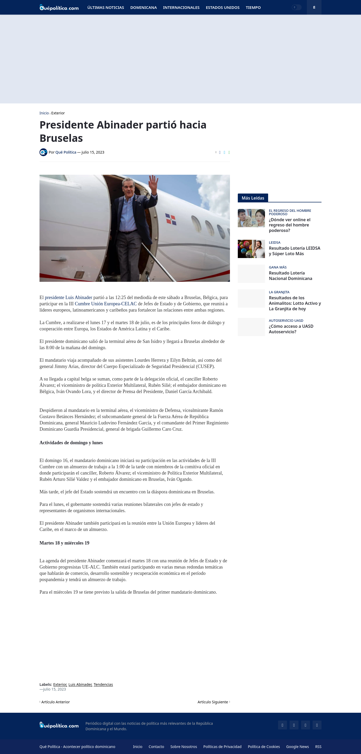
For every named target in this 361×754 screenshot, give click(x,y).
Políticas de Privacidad (222, 746)
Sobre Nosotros (183, 746)
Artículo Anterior (55, 701)
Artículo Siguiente (213, 701)
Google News (297, 746)
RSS (318, 746)
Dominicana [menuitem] (143, 7)
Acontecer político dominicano (89, 746)
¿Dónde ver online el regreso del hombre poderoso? (290, 225)
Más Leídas (253, 198)
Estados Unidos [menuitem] (223, 7)
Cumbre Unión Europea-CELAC (106, 303)
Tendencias (103, 685)
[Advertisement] (180, 59)
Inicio (44, 113)
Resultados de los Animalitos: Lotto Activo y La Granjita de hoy (295, 303)
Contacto (156, 746)
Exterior (58, 113)
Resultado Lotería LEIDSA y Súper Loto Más (294, 251)
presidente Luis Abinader (68, 297)
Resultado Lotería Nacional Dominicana (290, 275)
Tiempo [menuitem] (253, 7)
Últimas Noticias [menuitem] (105, 7)
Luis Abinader (80, 685)
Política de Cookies (264, 746)
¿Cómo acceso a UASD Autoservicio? (291, 329)
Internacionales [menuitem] (181, 7)
